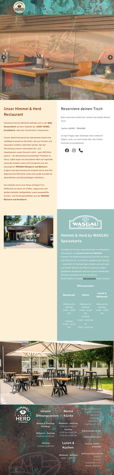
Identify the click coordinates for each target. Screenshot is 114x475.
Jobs (99, 424)
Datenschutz (94, 421)
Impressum (90, 424)
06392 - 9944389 (77, 128)
